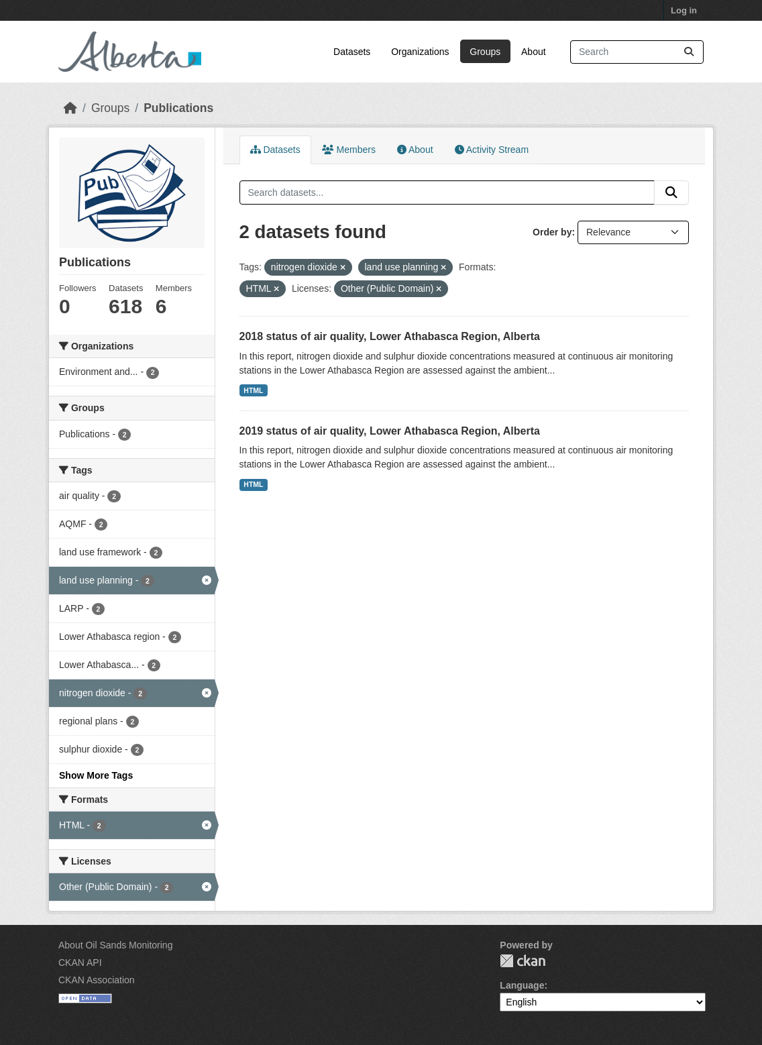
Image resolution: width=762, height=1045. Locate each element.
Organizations (420, 51)
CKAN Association (96, 980)
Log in (684, 10)
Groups (485, 51)
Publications (178, 108)
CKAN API (80, 962)
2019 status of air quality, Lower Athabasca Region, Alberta (389, 431)
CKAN (522, 961)
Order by (552, 232)
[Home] (70, 108)
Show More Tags (96, 775)
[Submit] (688, 52)
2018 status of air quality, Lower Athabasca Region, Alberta (389, 336)
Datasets (351, 51)
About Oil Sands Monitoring (115, 945)
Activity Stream (492, 149)
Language (522, 985)
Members (349, 149)
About (533, 51)
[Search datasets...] (637, 52)
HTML (253, 390)
